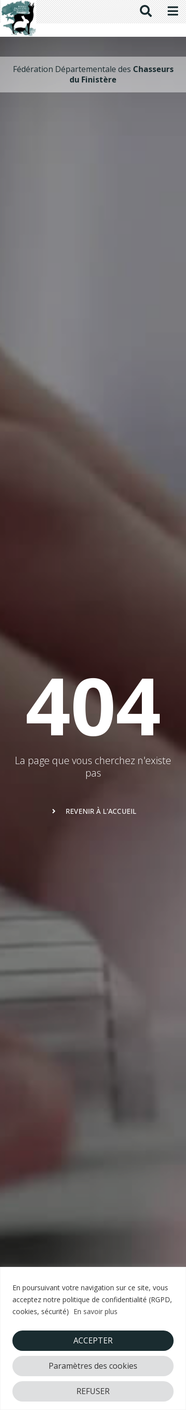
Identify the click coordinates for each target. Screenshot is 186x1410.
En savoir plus (95, 1311)
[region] (93, 1338)
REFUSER (93, 1391)
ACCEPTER (93, 1340)
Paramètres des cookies (93, 1365)
